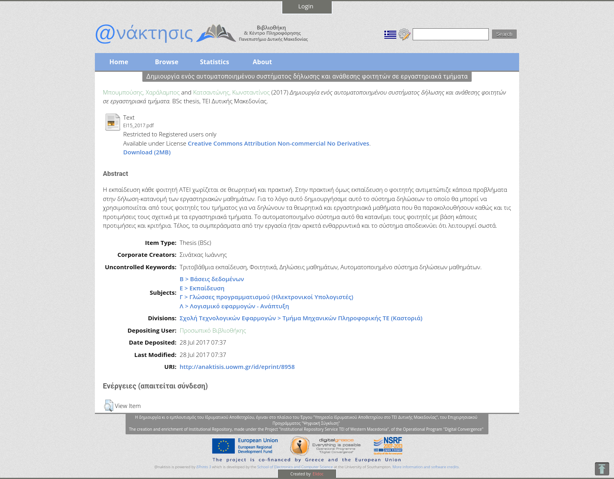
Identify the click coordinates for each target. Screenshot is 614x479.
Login (305, 6)
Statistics (214, 61)
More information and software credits (425, 466)
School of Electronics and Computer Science (295, 466)
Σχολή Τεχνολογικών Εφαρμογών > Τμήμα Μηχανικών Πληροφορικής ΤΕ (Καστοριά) (301, 318)
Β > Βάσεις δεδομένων (212, 279)
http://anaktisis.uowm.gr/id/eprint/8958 (237, 367)
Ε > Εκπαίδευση (202, 288)
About (262, 61)
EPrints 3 (204, 466)
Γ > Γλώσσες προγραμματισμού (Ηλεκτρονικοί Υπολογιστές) (266, 297)
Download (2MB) (147, 152)
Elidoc (318, 474)
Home (118, 61)
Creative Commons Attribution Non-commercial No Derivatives (278, 143)
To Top (602, 469)
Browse (166, 61)
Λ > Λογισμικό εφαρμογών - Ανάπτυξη (234, 306)
